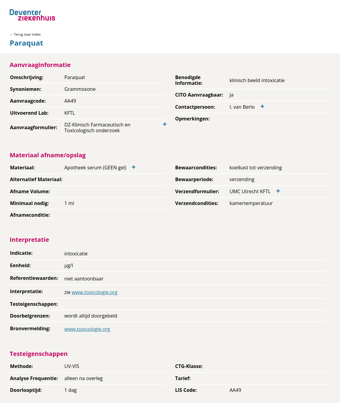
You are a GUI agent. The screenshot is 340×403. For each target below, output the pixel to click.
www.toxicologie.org (95, 292)
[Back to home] (32, 15)
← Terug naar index (25, 34)
